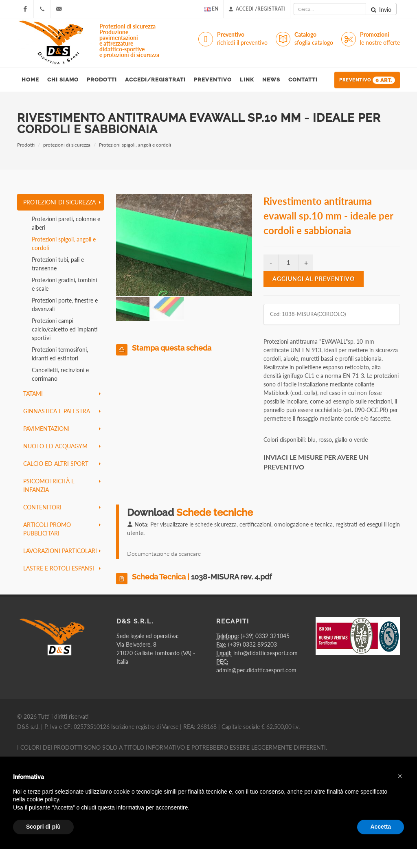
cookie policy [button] (42, 799)
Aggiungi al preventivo (313, 278)
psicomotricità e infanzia (62, 485)
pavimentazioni (62, 428)
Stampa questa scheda (171, 348)
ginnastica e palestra (62, 411)
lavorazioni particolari (62, 550)
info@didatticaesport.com (265, 652)
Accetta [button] (380, 826)
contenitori (62, 507)
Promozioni (380, 39)
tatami (62, 393)
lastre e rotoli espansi (62, 568)
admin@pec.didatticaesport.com (256, 670)
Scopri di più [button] (43, 826)
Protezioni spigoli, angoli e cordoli (135, 145)
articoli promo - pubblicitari (62, 529)
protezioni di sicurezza (66, 145)
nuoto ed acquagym (62, 446)
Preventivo (242, 39)
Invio (381, 10)
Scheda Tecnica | (202, 577)
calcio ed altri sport (62, 463)
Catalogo (313, 39)
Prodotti (26, 145)
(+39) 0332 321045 (265, 635)
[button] (399, 776)
